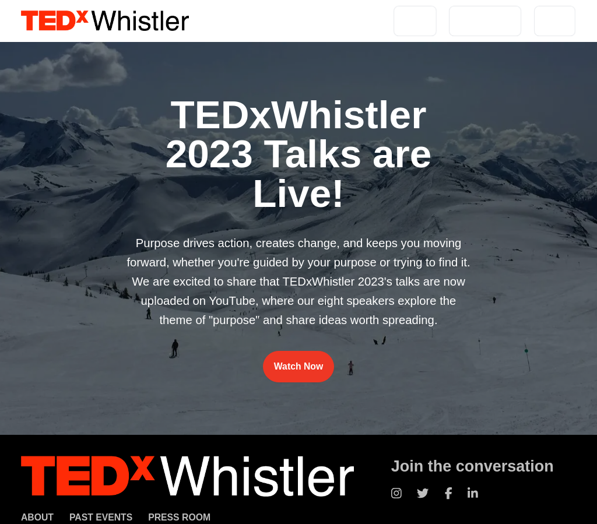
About (415, 21)
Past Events (485, 21)
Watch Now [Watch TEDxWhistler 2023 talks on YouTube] (298, 366)
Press (554, 21)
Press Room (179, 517)
